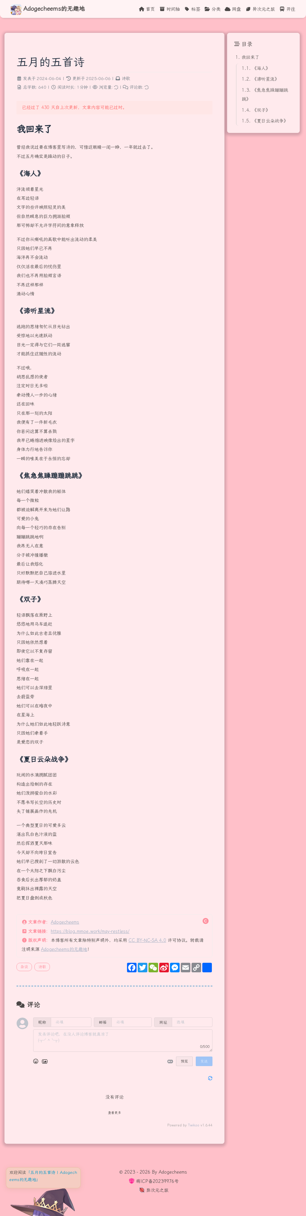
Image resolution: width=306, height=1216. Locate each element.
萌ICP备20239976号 (153, 1181)
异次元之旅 (153, 1190)
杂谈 (24, 967)
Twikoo (193, 1125)
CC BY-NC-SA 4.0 (147, 940)
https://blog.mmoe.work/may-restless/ (90, 931)
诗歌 (126, 78)
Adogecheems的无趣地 (64, 949)
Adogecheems (65, 922)
